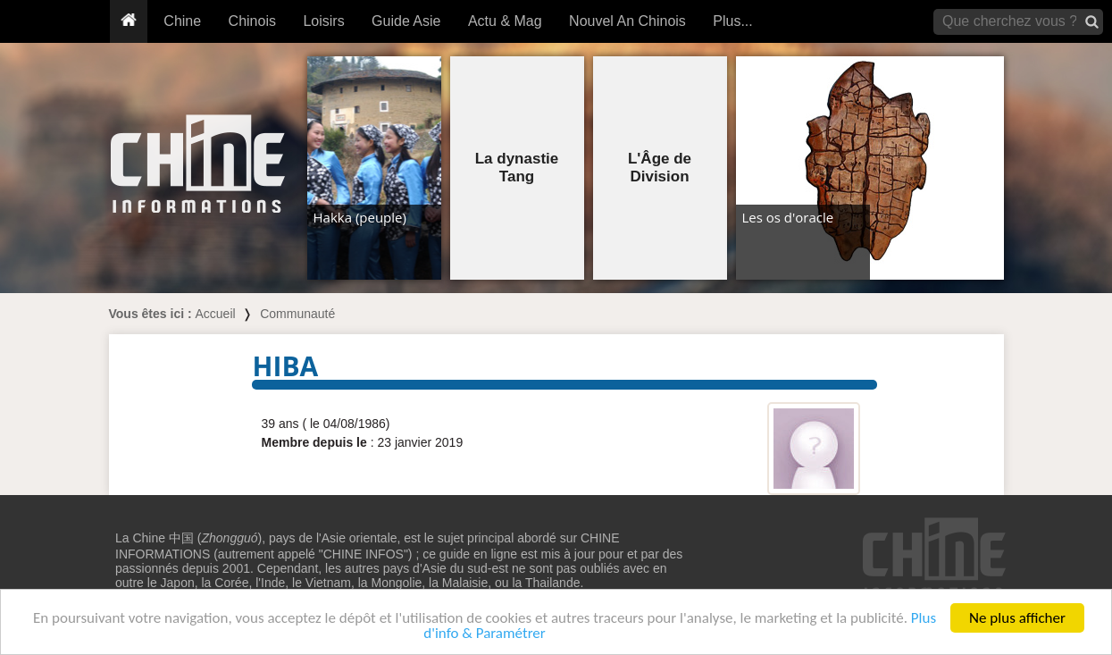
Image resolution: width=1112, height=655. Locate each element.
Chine (182, 21)
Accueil (216, 314)
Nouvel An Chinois (627, 21)
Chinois (252, 21)
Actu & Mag (505, 21)
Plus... (732, 21)
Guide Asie (406, 21)
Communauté (297, 314)
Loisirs (323, 21)
